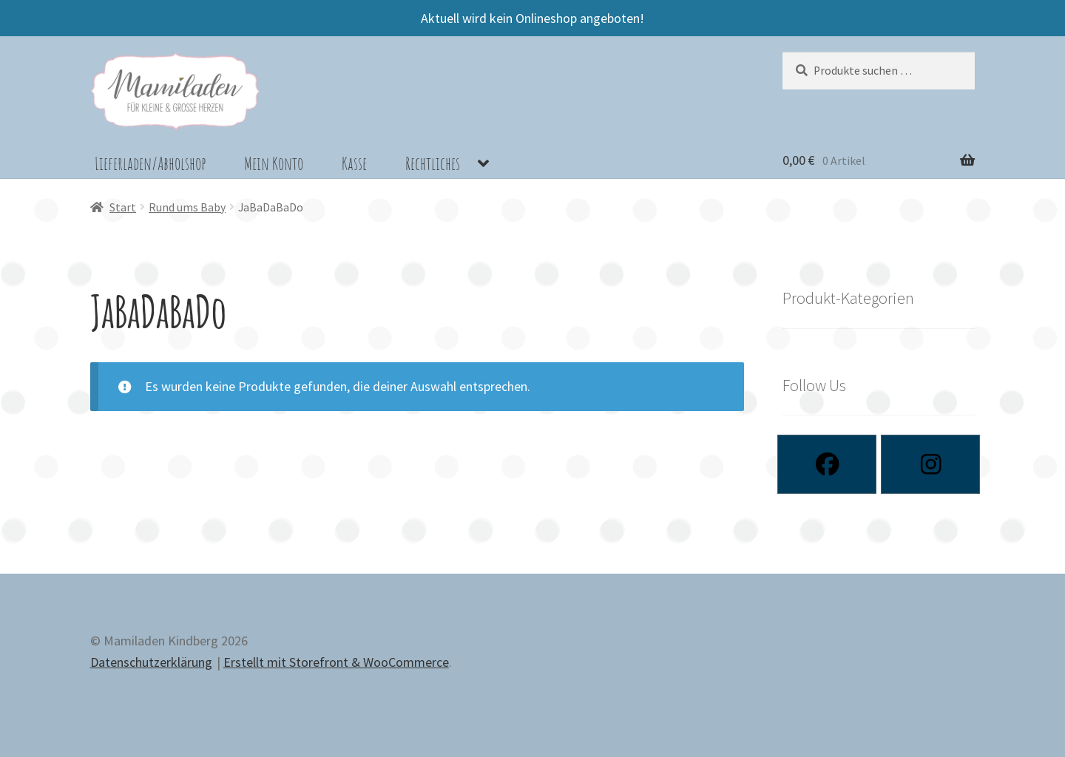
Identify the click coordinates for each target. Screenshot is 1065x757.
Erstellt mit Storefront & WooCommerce (336, 662)
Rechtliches (432, 163)
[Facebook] (826, 464)
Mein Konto (273, 163)
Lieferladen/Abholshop (150, 163)
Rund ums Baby (187, 207)
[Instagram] (930, 464)
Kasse (354, 163)
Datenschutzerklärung (151, 662)
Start (122, 207)
